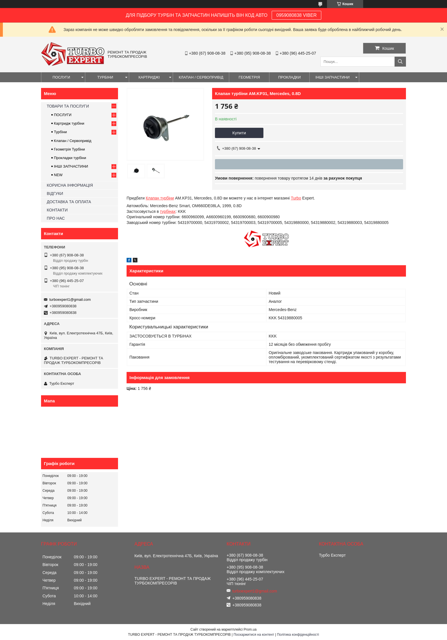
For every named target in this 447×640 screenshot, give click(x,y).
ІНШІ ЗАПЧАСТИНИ (332, 77)
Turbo (296, 198)
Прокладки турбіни (70, 158)
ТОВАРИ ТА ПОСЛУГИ (68, 106)
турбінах (168, 211)
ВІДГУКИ (55, 193)
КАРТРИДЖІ (149, 77)
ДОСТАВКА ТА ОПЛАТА (69, 201)
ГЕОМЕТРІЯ (249, 77)
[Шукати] (400, 62)
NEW (58, 175)
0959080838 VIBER (296, 15)
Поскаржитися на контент (253, 635)
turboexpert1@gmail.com (70, 299)
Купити (239, 132)
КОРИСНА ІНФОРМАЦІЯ (70, 185)
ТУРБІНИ (105, 77)
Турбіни (60, 132)
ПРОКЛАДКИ (289, 77)
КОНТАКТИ (57, 210)
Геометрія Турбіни (69, 149)
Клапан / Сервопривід (72, 141)
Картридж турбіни (69, 123)
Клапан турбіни (160, 198)
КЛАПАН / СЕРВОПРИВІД (201, 77)
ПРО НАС (56, 218)
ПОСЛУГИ (61, 77)
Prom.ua (250, 629)
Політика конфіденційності (298, 635)
